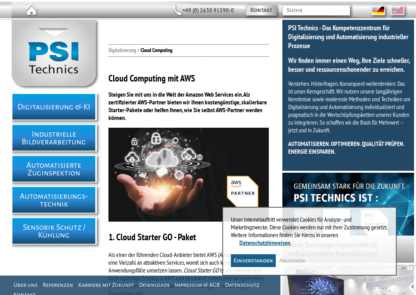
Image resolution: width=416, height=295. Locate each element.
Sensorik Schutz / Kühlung (54, 231)
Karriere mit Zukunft (106, 285)
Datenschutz (242, 285)
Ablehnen (292, 260)
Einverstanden (253, 260)
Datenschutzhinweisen (264, 242)
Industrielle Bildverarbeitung (54, 138)
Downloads (154, 285)
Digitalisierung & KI (53, 106)
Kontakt (261, 10)
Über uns (26, 285)
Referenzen (58, 285)
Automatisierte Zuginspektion (53, 169)
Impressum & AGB (197, 285)
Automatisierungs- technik (54, 200)
